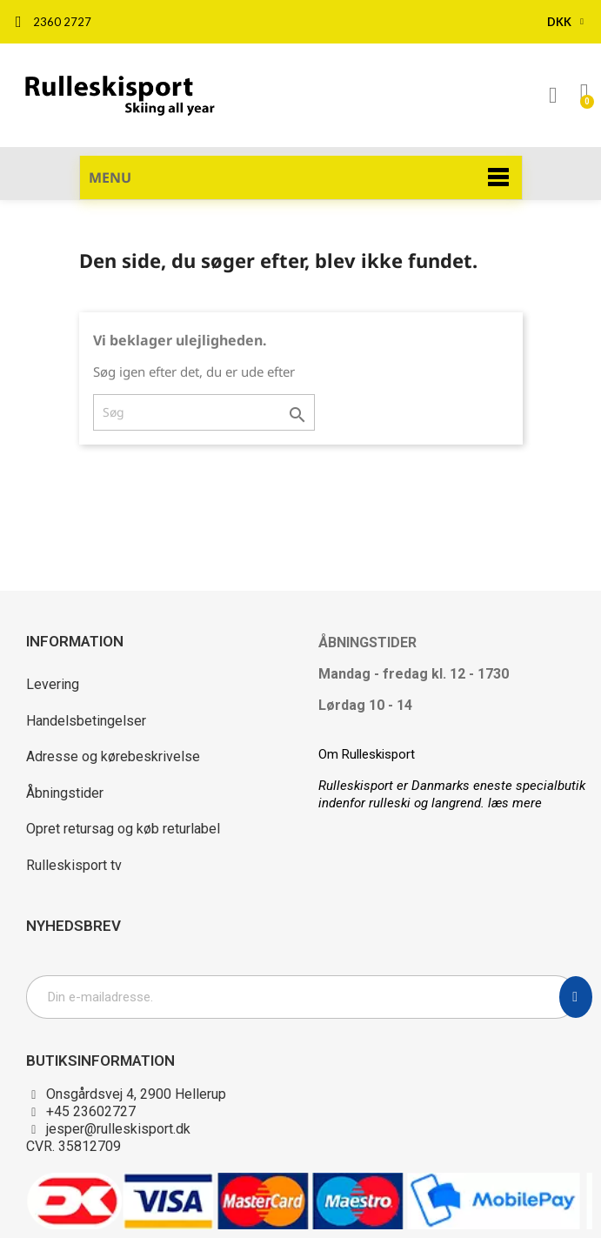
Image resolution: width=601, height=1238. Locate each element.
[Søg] (204, 412)
